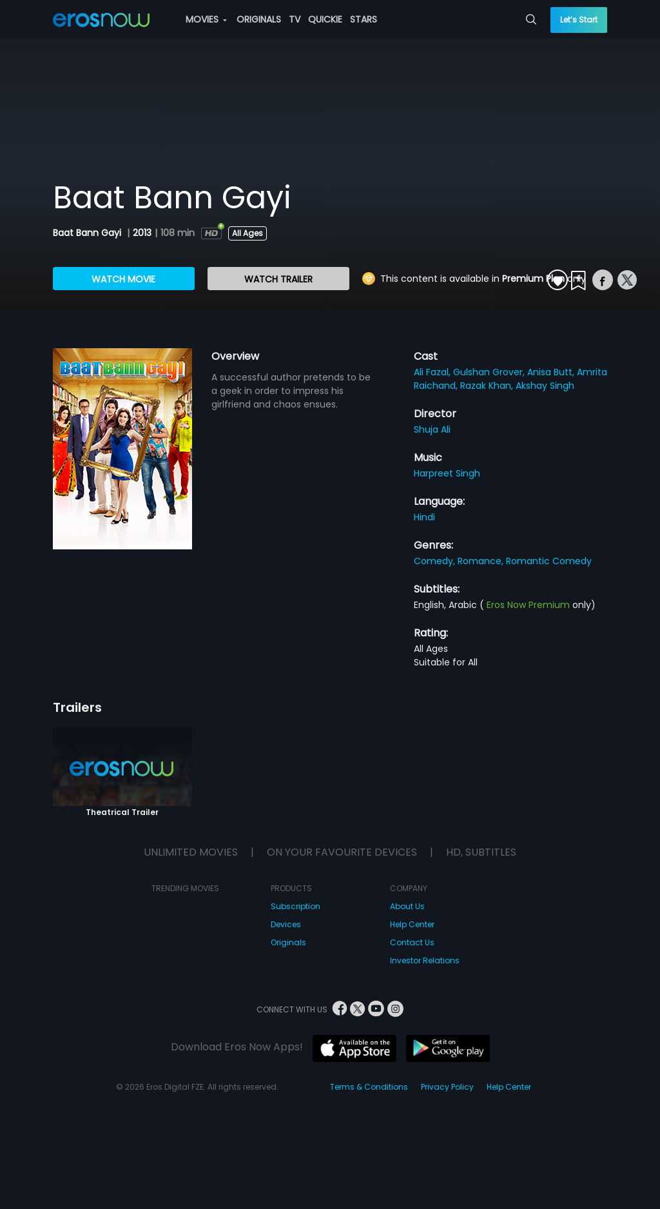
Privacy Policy (447, 1086)
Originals (288, 942)
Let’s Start (578, 19)
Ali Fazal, (433, 372)
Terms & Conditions (369, 1086)
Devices (286, 924)
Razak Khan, (488, 385)
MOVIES (206, 19)
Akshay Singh (545, 385)
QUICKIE (325, 19)
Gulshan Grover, (490, 372)
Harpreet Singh (447, 473)
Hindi (424, 517)
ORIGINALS (259, 19)
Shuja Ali (432, 429)
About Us (407, 906)
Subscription (295, 906)
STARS (363, 19)
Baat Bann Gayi (88, 232)
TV (294, 19)
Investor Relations (425, 960)
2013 (142, 232)
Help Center (412, 924)
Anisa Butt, (552, 372)
